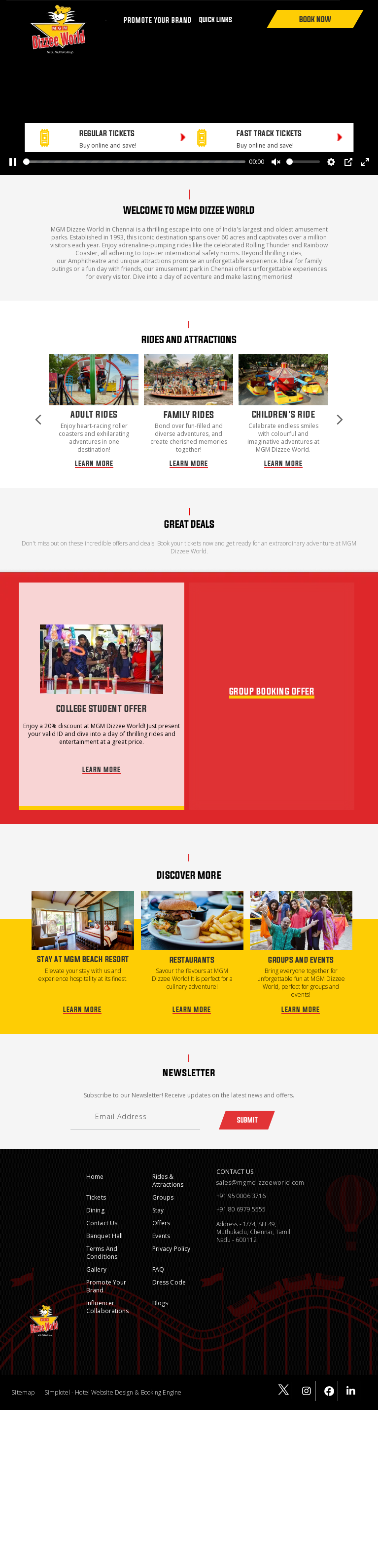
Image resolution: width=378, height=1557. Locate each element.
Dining (95, 1198)
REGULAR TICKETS (107, 133)
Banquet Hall (104, 1224)
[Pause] (13, 162)
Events (161, 1224)
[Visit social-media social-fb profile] (329, 1380)
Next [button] (339, 406)
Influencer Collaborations (107, 1295)
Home (94, 1165)
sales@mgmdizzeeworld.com (260, 1171)
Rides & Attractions (167, 1169)
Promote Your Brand (106, 1274)
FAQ (158, 1257)
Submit (247, 1108)
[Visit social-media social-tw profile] (282, 1379)
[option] (93, 405)
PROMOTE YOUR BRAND (158, 20)
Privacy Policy (171, 1237)
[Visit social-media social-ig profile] (307, 1380)
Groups (163, 1185)
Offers (161, 1211)
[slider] (134, 161)
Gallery (96, 1257)
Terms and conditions (101, 1241)
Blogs (160, 1291)
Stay (158, 1198)
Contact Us (101, 1211)
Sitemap (22, 1380)
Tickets (96, 1185)
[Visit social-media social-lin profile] (351, 1380)
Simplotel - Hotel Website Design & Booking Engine (112, 1380)
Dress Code (169, 1270)
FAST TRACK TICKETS (269, 133)
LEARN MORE (94, 447)
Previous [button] (38, 406)
